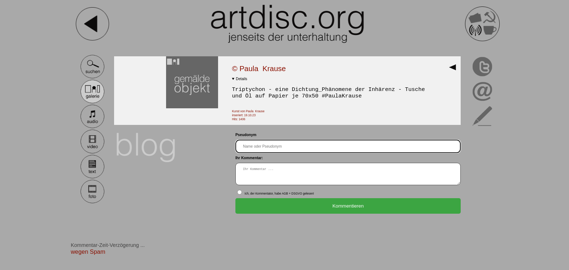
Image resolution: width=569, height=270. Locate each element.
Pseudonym (245, 135)
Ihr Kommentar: (249, 158)
